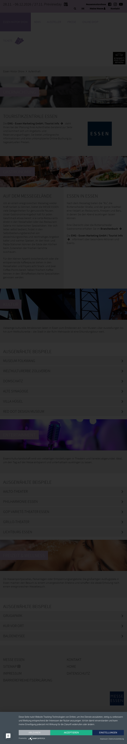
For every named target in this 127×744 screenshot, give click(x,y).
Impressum (104, 739)
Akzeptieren (71, 732)
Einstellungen (108, 732)
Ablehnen (34, 732)
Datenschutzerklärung (116, 739)
